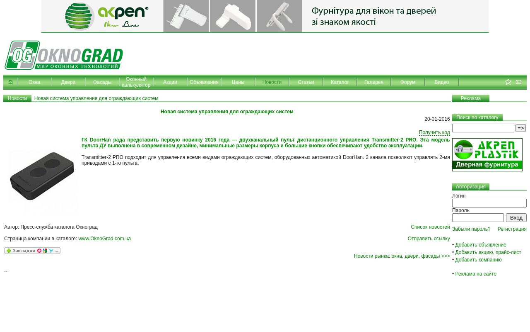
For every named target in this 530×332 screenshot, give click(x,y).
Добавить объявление (480, 245)
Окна (34, 82)
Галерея (373, 82)
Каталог (340, 82)
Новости (272, 82)
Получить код (434, 132)
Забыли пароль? (471, 229)
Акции (170, 82)
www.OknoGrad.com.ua (105, 239)
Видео (441, 82)
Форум (407, 82)
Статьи (306, 82)
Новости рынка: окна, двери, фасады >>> (402, 256)
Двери (68, 82)
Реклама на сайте (476, 274)
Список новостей (430, 227)
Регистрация (512, 229)
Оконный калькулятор (136, 82)
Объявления (204, 82)
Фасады (102, 82)
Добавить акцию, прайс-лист (488, 252)
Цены (238, 82)
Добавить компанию (478, 260)
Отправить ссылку (429, 239)
